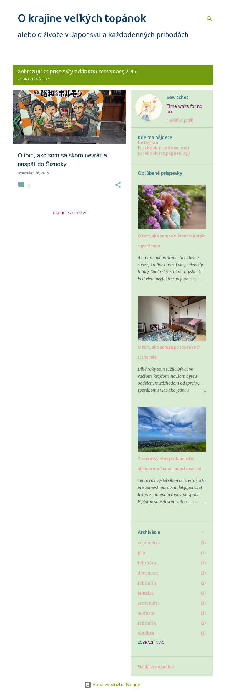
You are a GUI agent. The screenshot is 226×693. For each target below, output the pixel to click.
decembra (148, 573)
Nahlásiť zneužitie (156, 666)
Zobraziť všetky (34, 79)
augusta (146, 613)
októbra (146, 633)
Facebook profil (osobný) (163, 148)
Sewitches (178, 97)
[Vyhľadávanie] (209, 19)
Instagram (148, 142)
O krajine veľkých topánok (82, 18)
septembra (149, 543)
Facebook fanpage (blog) (164, 153)
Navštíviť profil (180, 120)
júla (141, 553)
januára (146, 593)
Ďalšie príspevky (69, 213)
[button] (118, 185)
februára (147, 563)
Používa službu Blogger (113, 684)
